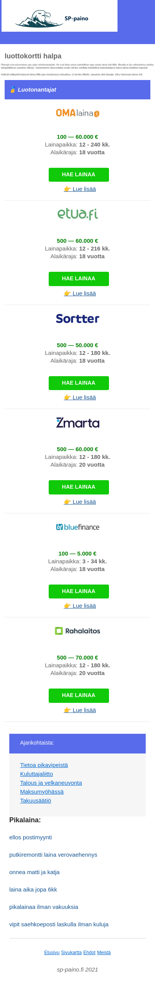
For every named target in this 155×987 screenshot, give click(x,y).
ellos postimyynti (30, 837)
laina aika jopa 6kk (33, 889)
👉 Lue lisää (80, 189)
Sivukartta (71, 952)
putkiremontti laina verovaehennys (53, 854)
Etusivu (52, 952)
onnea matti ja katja (34, 872)
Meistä (104, 952)
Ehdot (89, 952)
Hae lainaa (78, 174)
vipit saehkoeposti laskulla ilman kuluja (59, 924)
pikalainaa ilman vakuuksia (43, 906)
